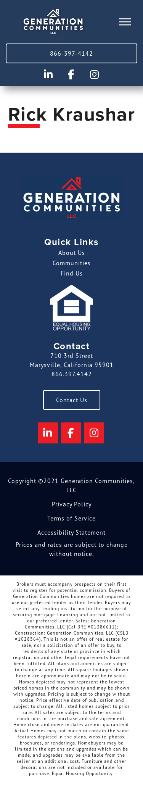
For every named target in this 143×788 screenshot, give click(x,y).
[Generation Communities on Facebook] (71, 74)
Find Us (72, 273)
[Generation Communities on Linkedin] (48, 74)
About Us (71, 252)
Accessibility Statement (71, 532)
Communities (72, 263)
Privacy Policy (72, 504)
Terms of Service (71, 518)
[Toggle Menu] (125, 22)
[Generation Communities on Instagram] (95, 74)
